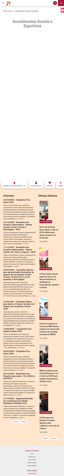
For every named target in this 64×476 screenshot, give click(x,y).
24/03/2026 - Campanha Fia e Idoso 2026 (16, 201)
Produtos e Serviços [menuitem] (32, 451)
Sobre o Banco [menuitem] (32, 471)
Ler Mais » (21, 219)
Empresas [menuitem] (32, 457)
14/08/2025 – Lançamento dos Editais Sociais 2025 (17, 330)
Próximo (23, 422)
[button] (62, 10)
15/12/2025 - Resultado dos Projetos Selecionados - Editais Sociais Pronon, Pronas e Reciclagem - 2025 (17, 226)
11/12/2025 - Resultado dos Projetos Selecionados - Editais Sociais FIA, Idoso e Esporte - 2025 (19, 250)
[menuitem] (14, 183)
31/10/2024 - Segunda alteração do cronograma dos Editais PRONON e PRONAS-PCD (18, 401)
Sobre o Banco (8, 11)
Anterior (15, 422)
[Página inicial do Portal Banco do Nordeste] (8, 3)
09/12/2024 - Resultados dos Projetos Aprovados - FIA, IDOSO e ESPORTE (19, 376)
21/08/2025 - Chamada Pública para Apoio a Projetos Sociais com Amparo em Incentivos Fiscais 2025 (19, 305)
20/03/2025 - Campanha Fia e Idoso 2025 (16, 352)
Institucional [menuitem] (32, 474)
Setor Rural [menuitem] (32, 460)
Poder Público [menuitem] (32, 466)
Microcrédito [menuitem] (32, 463)
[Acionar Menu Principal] (3, 3)
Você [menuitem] (32, 454)
